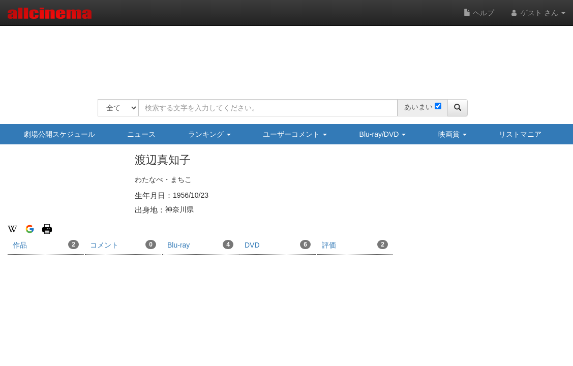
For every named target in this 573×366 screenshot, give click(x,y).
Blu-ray (200, 244)
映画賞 (452, 134)
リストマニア (520, 134)
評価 (355, 244)
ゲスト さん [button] (537, 13)
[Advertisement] (283, 56)
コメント (123, 244)
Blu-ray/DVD (382, 134)
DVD (278, 244)
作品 (46, 244)
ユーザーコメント (295, 134)
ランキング (209, 134)
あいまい (418, 106)
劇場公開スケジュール (59, 134)
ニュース (141, 134)
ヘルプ (479, 13)
